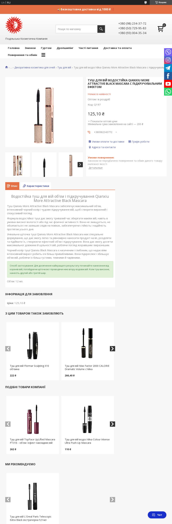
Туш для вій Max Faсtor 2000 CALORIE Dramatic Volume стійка (87, 367)
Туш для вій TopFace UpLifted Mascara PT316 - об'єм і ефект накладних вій (32, 441)
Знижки (30, 48)
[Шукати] (101, 29)
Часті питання (88, 48)
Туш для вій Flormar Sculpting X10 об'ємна (29, 367)
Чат (157, 514)
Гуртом (46, 48)
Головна (13, 48)
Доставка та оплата (117, 48)
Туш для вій (64, 67)
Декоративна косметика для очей (34, 67)
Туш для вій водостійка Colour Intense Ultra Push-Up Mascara (87, 441)
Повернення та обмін (22, 55)
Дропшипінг (65, 48)
